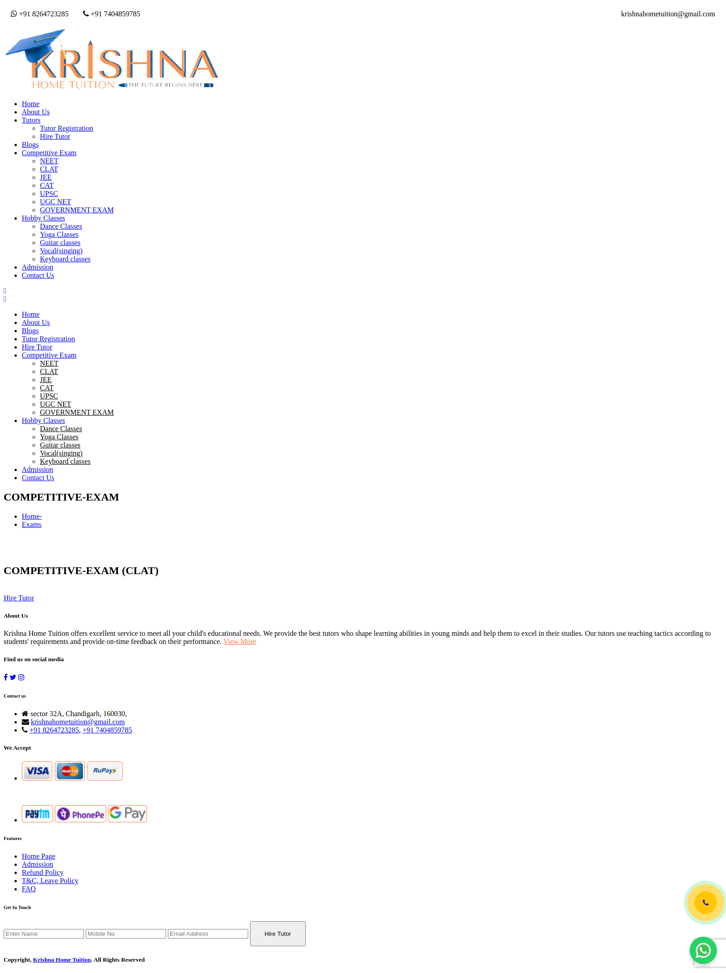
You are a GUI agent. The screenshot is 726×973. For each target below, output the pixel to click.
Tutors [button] (31, 120)
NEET (49, 161)
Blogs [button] (30, 144)
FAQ (29, 889)
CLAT (49, 169)
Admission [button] (37, 267)
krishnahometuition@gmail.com (668, 14)
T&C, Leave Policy (50, 881)
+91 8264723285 (40, 14)
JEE (46, 177)
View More (239, 641)
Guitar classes (60, 242)
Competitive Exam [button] (49, 153)
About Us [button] (36, 112)
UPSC (49, 193)
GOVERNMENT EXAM (77, 210)
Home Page (38, 856)
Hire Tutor (55, 136)
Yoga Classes (59, 234)
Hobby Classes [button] (43, 218)
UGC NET (55, 202)
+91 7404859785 (111, 14)
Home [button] (30, 104)
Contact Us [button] (38, 275)
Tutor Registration (66, 128)
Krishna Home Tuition (62, 959)
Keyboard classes (65, 259)
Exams (32, 524)
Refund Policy (43, 872)
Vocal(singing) (61, 251)
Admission (37, 864)
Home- (32, 516)
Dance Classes (61, 226)
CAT (47, 185)
